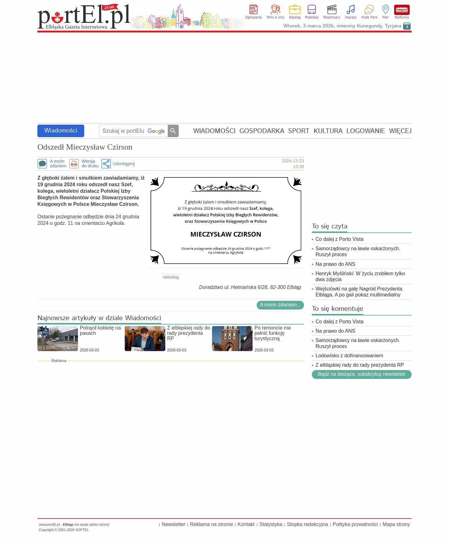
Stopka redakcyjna (307, 524)
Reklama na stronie (211, 524)
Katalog (295, 17)
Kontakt (246, 524)
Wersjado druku (90, 163)
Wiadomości (60, 130)
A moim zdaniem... (280, 304)
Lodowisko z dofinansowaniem (349, 355)
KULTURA (328, 131)
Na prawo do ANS (335, 264)
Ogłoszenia (253, 17)
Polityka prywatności (355, 524)
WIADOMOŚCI (214, 131)
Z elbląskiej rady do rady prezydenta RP (360, 365)
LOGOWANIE (365, 131)
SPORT (299, 131)
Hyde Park (369, 17)
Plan (385, 17)
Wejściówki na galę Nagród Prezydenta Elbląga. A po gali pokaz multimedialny (359, 291)
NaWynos (402, 10)
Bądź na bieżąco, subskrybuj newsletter (361, 374)
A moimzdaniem (58, 163)
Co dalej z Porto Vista (340, 239)
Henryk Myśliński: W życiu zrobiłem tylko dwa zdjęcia (360, 276)
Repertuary (331, 17)
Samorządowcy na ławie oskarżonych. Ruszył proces (358, 251)
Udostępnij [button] (124, 163)
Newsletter (174, 524)
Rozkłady (312, 17)
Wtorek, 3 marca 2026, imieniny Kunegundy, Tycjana (342, 26)
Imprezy (351, 17)
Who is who (275, 17)
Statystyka (270, 524)
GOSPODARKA (261, 131)
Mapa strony (396, 524)
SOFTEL (82, 530)
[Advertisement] (224, 78)
